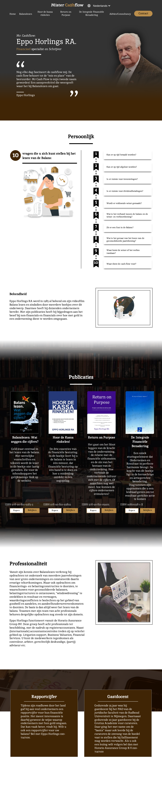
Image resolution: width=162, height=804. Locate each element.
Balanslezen (25, 13)
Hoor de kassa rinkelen (45, 13)
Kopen (16, 510)
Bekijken (32, 510)
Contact (143, 13)
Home (12, 13)
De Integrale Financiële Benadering (91, 13)
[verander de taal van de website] (101, 6)
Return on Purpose (65, 13)
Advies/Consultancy (120, 13)
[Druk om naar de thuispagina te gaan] (67, 5)
